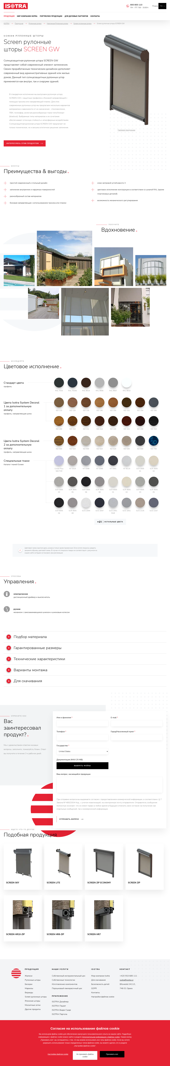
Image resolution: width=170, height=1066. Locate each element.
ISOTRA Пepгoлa (59, 1018)
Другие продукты (33, 1013)
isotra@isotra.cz (126, 984)
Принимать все (112, 1054)
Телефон (61, 734)
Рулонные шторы (32, 984)
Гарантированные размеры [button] (37, 648)
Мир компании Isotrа (100, 980)
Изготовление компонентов (64, 988)
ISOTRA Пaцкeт (59, 1010)
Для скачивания (98, 984)
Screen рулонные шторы (36, 1001)
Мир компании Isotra (27, 16)
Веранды (29, 997)
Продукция (9, 16)
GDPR (94, 992)
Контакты (95, 16)
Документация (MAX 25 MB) (70, 763)
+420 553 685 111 (128, 980)
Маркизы (29, 992)
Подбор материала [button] (29, 637)
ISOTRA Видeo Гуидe (61, 1014)
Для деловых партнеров (76, 16)
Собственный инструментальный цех (68, 980)
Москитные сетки (32, 1009)
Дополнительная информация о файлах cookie (101, 1037)
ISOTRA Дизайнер (60, 1006)
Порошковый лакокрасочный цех (67, 992)
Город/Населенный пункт (123, 734)
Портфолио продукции (51, 16)
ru (161, 6)
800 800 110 (133, 4)
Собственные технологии (63, 984)
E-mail (114, 719)
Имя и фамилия (64, 719)
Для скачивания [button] (26, 683)
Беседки (28, 988)
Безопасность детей (100, 988)
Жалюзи (28, 980)
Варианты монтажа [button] (29, 671)
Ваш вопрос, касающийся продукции (73, 777)
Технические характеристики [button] (39, 660)
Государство (63, 748)
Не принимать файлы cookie (85, 1055)
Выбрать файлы (82, 769)
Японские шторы (32, 1005)
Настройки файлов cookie (102, 1001)
